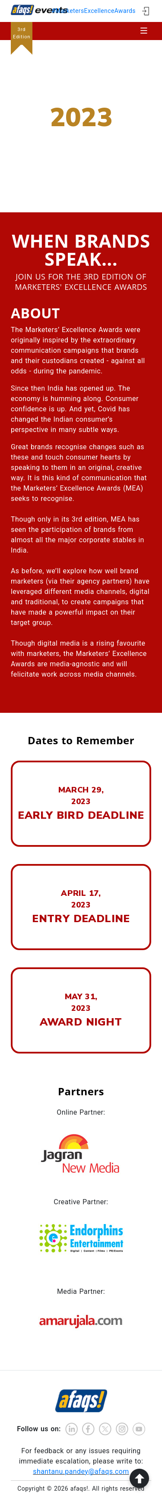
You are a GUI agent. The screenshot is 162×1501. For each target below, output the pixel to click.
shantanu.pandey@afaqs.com (81, 1471)
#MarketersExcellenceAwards (93, 10)
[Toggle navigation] (144, 31)
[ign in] (145, 11)
